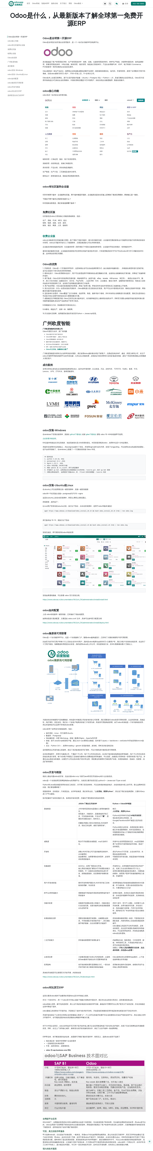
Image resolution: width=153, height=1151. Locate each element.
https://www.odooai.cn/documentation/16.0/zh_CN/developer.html (69, 977)
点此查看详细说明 (49, 438)
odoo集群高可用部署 (15, 83)
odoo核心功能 (13, 41)
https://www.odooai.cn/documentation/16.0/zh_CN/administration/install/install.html (75, 600)
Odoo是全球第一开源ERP (17, 37)
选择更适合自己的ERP (16, 95)
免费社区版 (12, 49)
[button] (110, 3)
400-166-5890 (138, 4)
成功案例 (11, 66)
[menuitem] (28, 3)
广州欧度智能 (13, 62)
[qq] (116, 3)
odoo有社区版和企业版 (16, 45)
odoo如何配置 (13, 78)
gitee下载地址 (91, 434)
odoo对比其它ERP (15, 91)
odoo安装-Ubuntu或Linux (18, 74)
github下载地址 (76, 434)
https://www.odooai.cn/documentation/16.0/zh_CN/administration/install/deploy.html (76, 623)
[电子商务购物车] (105, 3)
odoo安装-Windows (15, 70)
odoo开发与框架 (14, 87)
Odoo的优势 (12, 58)
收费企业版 (12, 53)
